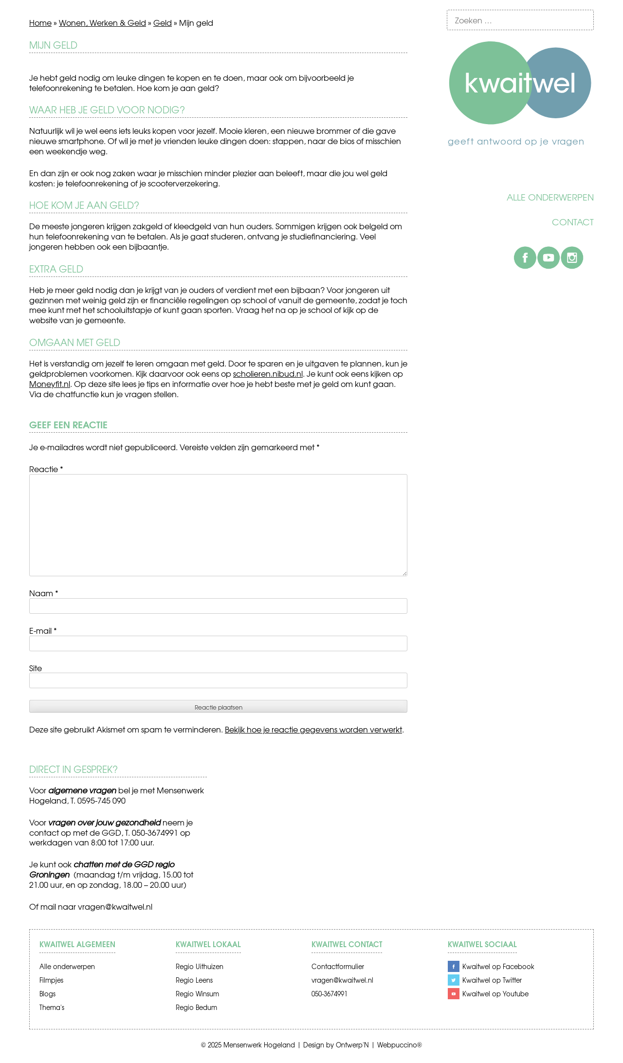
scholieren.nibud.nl (268, 373)
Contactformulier (338, 966)
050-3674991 (330, 993)
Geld (162, 22)
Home (40, 22)
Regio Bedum (196, 1007)
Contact (573, 222)
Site (35, 668)
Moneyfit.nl (49, 383)
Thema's (51, 1007)
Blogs (47, 993)
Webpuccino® (399, 1044)
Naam (43, 593)
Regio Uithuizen (199, 966)
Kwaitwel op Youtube (495, 993)
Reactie (46, 469)
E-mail (43, 630)
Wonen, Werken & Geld (102, 22)
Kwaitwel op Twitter (492, 980)
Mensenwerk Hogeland (259, 1044)
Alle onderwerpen (550, 197)
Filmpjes (51, 980)
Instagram (572, 257)
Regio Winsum (197, 993)
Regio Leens (194, 980)
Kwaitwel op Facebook (498, 966)
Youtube (548, 257)
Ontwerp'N (352, 1044)
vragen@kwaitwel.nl (115, 906)
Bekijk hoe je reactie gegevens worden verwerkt (313, 729)
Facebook (525, 257)
